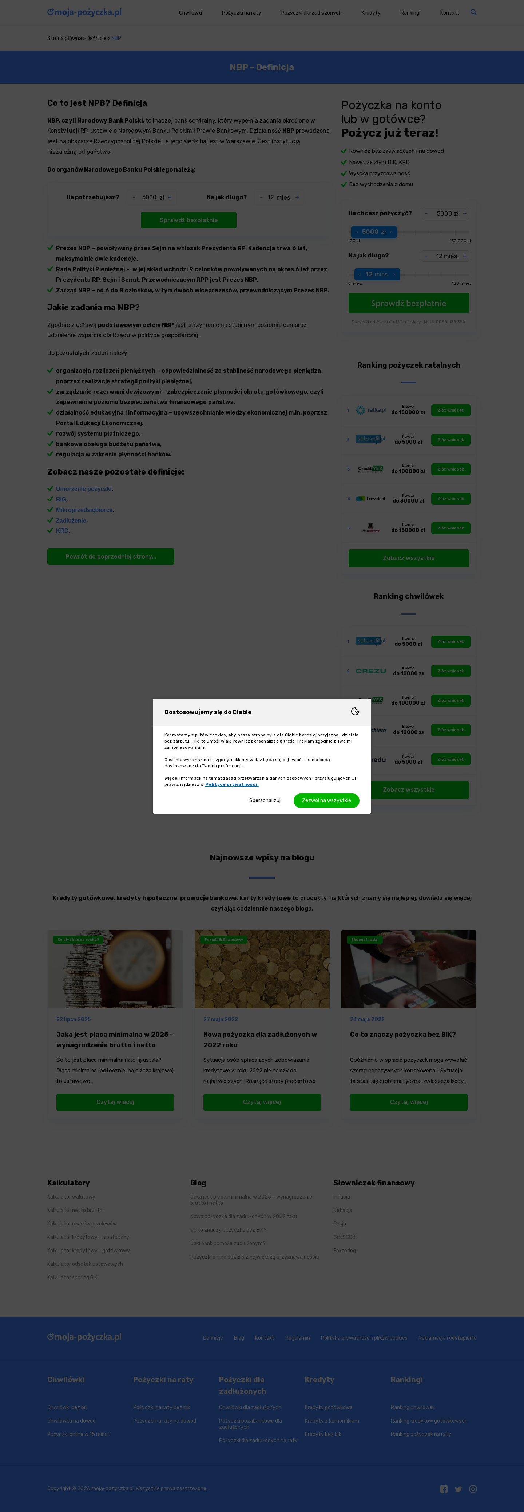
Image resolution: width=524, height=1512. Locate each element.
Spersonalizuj (265, 800)
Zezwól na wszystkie (326, 800)
